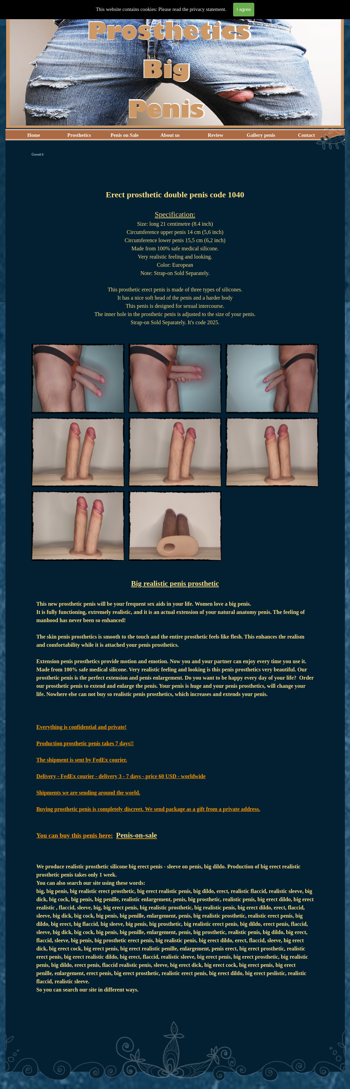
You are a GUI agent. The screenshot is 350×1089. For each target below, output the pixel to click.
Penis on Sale (124, 135)
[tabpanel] (175, 249)
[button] (77, 343)
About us (170, 135)
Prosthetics (79, 135)
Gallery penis (261, 135)
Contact (306, 135)
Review (216, 135)
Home (33, 135)
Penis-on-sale (136, 835)
